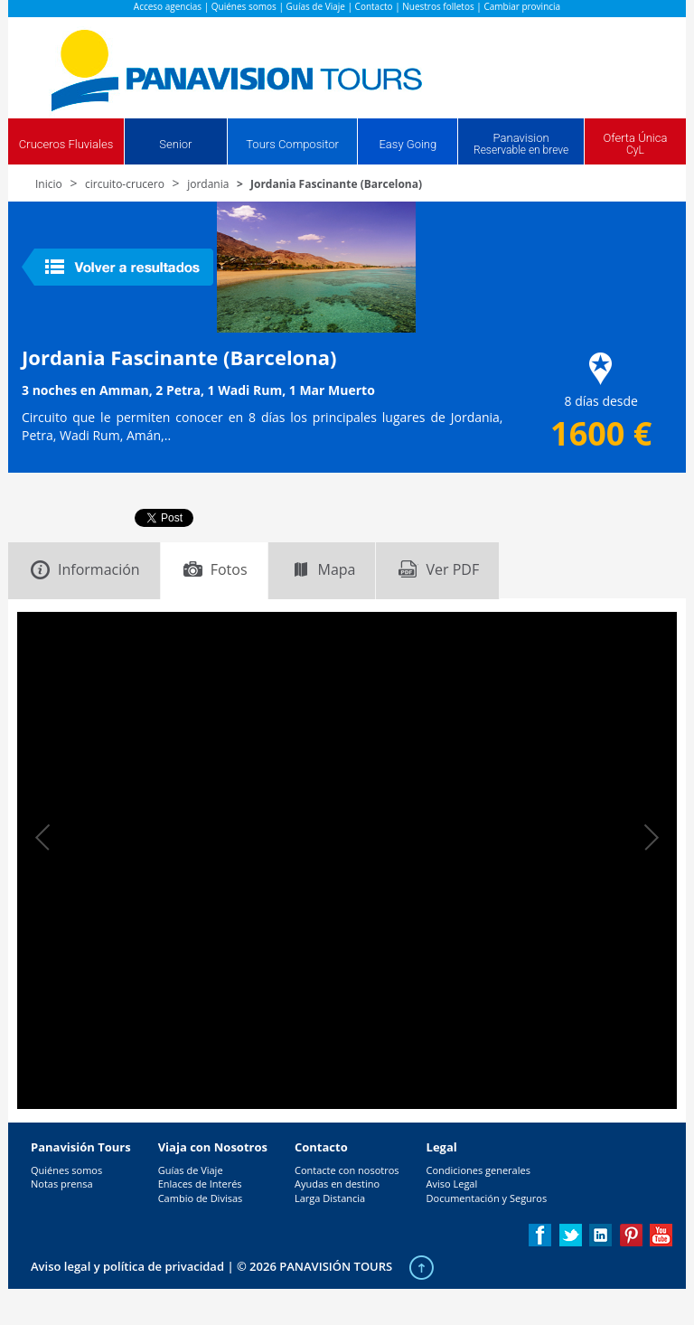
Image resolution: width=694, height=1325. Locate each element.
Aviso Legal (452, 1183)
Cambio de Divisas (200, 1198)
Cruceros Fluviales (66, 144)
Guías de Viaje (315, 6)
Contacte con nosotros (347, 1170)
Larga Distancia (330, 1198)
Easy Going (407, 144)
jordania (208, 184)
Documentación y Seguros (487, 1198)
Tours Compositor (292, 144)
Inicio (48, 184)
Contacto (374, 6)
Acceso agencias (168, 6)
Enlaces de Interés (200, 1183)
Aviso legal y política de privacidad (127, 1266)
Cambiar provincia (521, 6)
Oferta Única (635, 143)
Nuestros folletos (438, 6)
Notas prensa (62, 1183)
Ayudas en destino (337, 1183)
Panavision (521, 143)
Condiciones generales (478, 1170)
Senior (175, 144)
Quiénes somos (244, 6)
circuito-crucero (124, 184)
